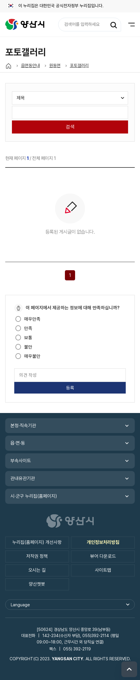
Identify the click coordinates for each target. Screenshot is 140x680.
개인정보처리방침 (103, 542)
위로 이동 (129, 669)
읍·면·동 (17, 443)
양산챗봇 (37, 584)
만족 (28, 328)
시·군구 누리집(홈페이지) (33, 496)
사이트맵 (103, 570)
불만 (28, 347)
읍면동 (25, 24)
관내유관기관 (22, 478)
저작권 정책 (37, 556)
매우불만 (32, 356)
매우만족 (32, 319)
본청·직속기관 (23, 425)
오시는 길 (37, 570)
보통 (28, 337)
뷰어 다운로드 (103, 556)
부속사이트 (20, 460)
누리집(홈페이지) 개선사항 (37, 542)
